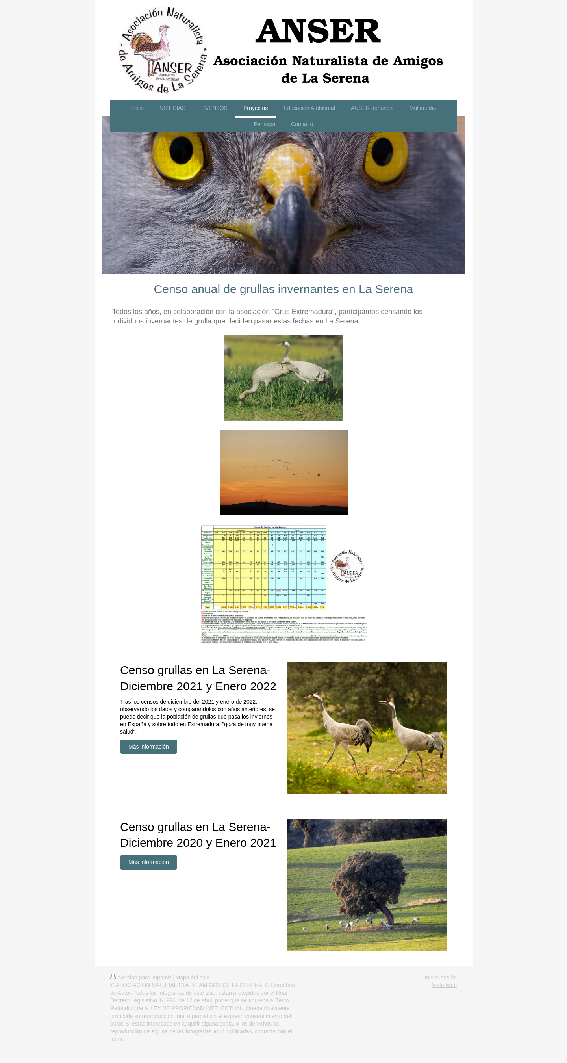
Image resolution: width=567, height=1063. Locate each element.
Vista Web (444, 985)
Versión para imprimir (141, 977)
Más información (148, 746)
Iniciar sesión (440, 977)
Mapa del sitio (192, 977)
